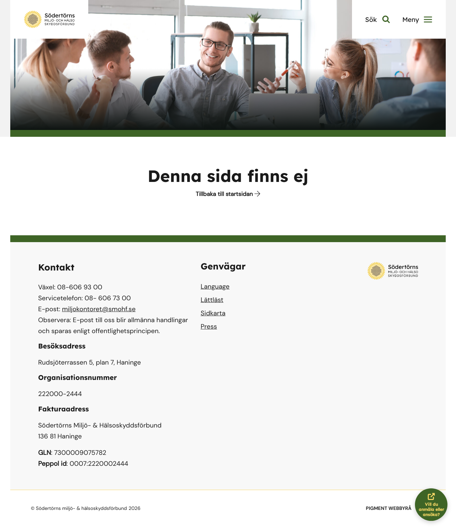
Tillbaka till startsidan (228, 194)
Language (215, 286)
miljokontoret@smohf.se (98, 309)
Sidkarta (213, 313)
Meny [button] (417, 19)
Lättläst (212, 299)
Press (209, 326)
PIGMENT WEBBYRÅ (389, 508)
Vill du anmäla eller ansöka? (433, 504)
